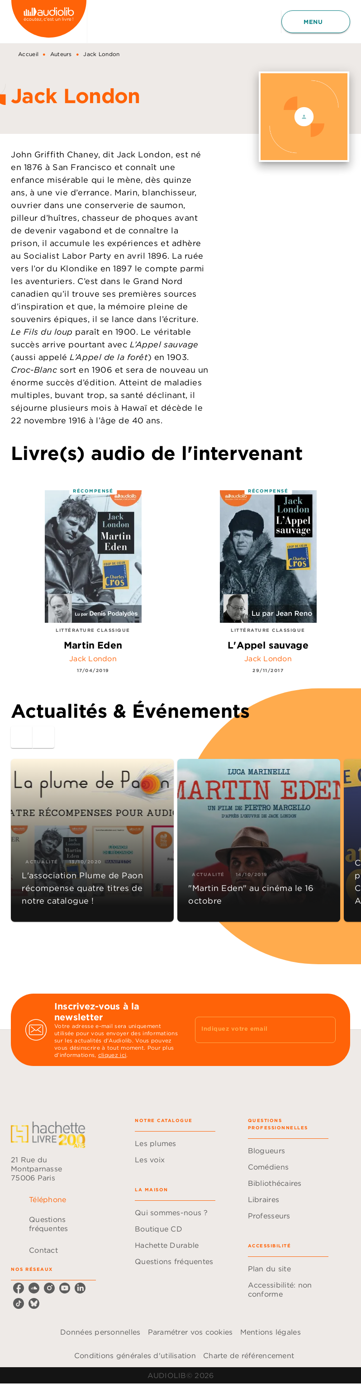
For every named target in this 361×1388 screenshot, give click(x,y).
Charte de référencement (248, 1355)
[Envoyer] (325, 1030)
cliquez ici (112, 1055)
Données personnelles (100, 1331)
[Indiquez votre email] (254, 1030)
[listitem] (18, 1288)
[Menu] (315, 21)
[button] (92, 840)
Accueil (28, 54)
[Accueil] (49, 21)
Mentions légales (270, 1331)
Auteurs (61, 54)
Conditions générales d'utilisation (135, 1355)
